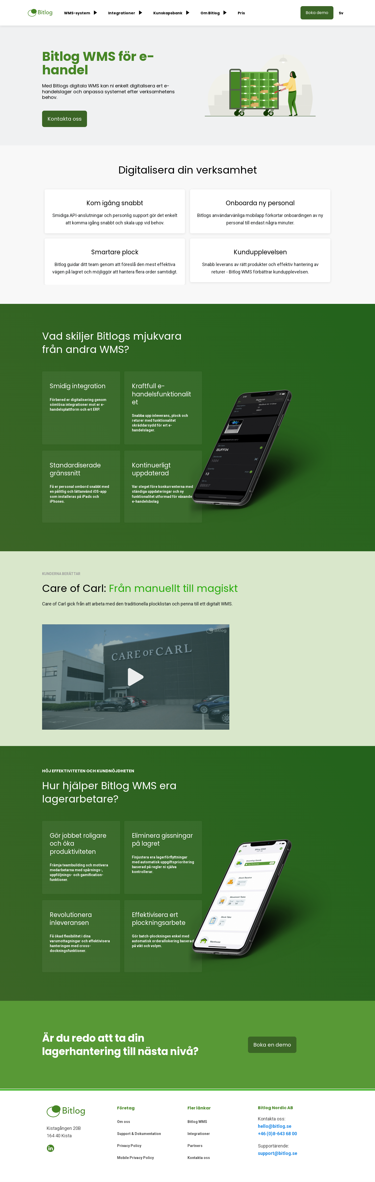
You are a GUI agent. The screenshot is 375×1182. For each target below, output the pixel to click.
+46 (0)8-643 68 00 (277, 1133)
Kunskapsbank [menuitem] (167, 13)
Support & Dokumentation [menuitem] (139, 1134)
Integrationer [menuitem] (121, 13)
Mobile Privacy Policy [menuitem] (135, 1158)
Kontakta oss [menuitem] (199, 1158)
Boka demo (317, 13)
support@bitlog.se (277, 1153)
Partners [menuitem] (195, 1146)
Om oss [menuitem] (123, 1122)
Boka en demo (272, 1044)
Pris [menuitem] (241, 13)
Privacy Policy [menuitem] (129, 1146)
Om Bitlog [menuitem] (210, 13)
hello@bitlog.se (274, 1126)
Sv (341, 13)
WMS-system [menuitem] (77, 13)
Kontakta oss (64, 118)
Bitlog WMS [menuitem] (197, 1122)
